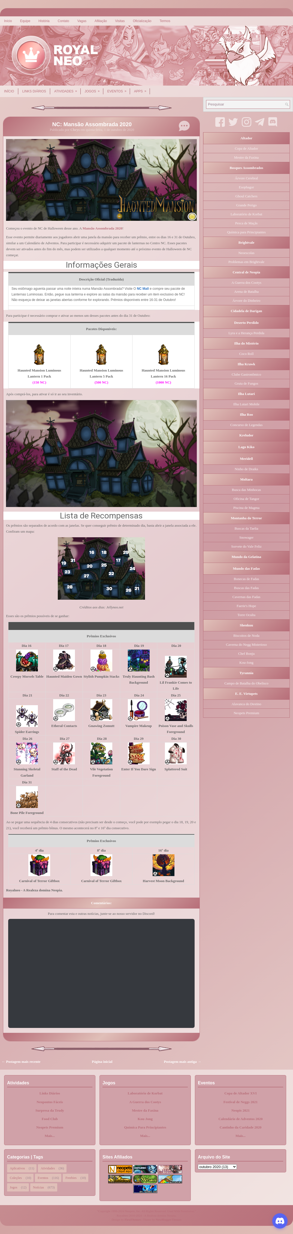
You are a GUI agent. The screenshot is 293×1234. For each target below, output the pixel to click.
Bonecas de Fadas (246, 579)
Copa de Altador (246, 148)
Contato (63, 21)
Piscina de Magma (246, 508)
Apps (142, 89)
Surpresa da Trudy (49, 1110)
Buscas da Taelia (246, 528)
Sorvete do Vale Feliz (246, 546)
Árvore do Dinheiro (246, 300)
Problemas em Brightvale (246, 262)
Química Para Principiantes (145, 1127)
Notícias (38, 1187)
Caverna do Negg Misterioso (246, 644)
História (44, 21)
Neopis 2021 (240, 1110)
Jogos (94, 89)
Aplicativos (17, 1168)
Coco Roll (246, 354)
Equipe (25, 21)
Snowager (246, 537)
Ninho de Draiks (246, 469)
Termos (164, 21)
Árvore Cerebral (246, 178)
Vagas (81, 21)
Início (8, 21)
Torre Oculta (246, 615)
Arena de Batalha (246, 291)
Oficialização (142, 21)
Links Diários (34, 91)
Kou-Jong (246, 662)
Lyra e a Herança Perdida (246, 333)
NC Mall (143, 289)
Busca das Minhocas (246, 490)
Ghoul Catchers (246, 196)
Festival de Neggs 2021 (240, 1102)
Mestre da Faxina (246, 157)
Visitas (120, 21)
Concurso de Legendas (246, 425)
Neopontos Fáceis (50, 1102)
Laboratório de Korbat (246, 214)
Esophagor (246, 187)
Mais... (50, 1136)
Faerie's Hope (246, 606)
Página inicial (102, 1062)
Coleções (16, 1178)
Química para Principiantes (246, 232)
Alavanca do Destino (246, 704)
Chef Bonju (246, 653)
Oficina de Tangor (246, 499)
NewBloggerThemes (169, 1219)
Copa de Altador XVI (240, 1093)
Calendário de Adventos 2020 (240, 1119)
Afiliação (101, 21)
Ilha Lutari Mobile (246, 404)
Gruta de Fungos (246, 383)
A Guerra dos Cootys (246, 282)
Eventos (118, 89)
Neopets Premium (246, 713)
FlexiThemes (133, 1219)
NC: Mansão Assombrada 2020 (92, 124)
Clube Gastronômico (246, 374)
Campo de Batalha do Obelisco (246, 683)
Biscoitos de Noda (246, 635)
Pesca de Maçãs (246, 223)
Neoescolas (246, 253)
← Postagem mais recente (21, 1062)
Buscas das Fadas (246, 588)
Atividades (67, 89)
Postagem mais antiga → (182, 1062)
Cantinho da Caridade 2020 (241, 1127)
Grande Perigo (246, 205)
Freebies (71, 1178)
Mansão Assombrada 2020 (102, 228)
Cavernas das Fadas (246, 597)
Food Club (50, 1119)
